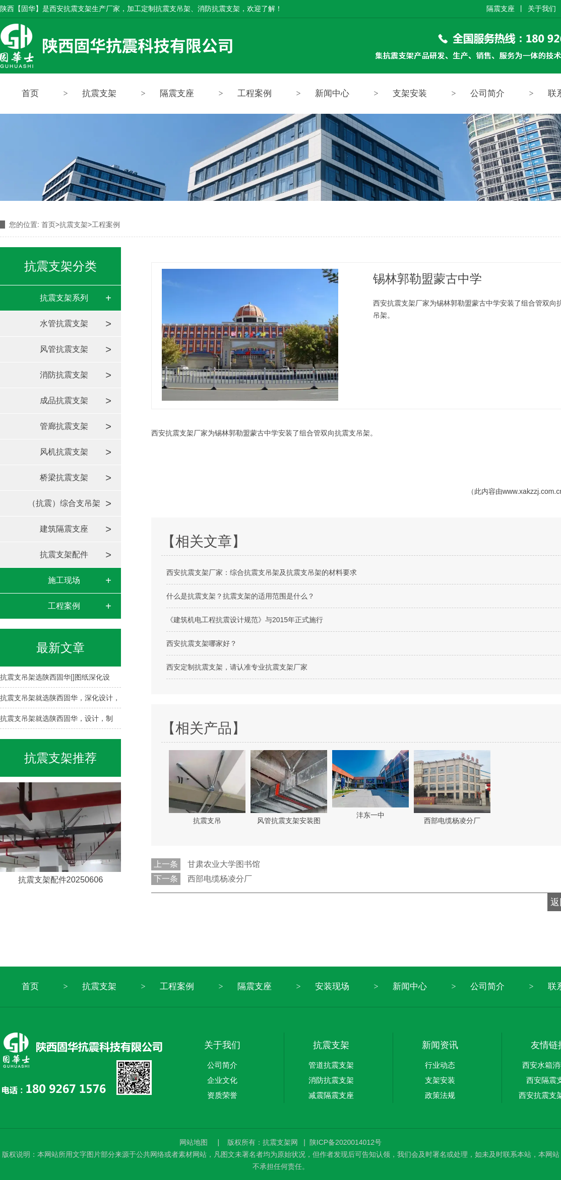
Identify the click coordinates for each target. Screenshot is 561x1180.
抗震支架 (99, 93)
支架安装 (410, 93)
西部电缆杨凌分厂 (220, 878)
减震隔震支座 (331, 1095)
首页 (30, 93)
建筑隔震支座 (64, 529)
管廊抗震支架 (64, 426)
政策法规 (440, 1095)
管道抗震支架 (331, 1065)
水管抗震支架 (64, 323)
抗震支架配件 (64, 554)
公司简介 (487, 93)
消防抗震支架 (64, 375)
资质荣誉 (222, 1095)
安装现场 (332, 986)
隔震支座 (500, 9)
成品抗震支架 (64, 400)
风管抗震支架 (64, 349)
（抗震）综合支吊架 (64, 503)
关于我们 (542, 9)
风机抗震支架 (64, 452)
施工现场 (64, 580)
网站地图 (194, 1142)
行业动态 (440, 1065)
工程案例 (254, 93)
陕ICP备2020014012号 (345, 1142)
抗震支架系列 (64, 297)
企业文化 (222, 1080)
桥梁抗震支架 (64, 477)
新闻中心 (332, 93)
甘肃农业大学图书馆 (224, 864)
